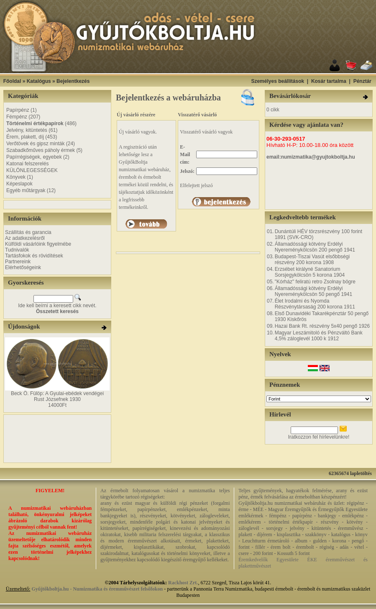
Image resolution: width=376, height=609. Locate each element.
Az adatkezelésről (25, 238)
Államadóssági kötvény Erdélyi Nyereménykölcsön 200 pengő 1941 (315, 247)
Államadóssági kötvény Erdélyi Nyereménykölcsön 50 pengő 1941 (313, 291)
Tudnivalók (17, 250)
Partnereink (18, 262)
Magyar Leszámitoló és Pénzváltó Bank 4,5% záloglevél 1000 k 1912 (319, 336)
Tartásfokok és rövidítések (34, 256)
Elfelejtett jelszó (196, 185)
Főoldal (12, 81)
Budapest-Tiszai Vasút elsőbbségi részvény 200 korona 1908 (312, 259)
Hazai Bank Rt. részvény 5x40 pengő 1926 (322, 326)
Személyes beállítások (277, 81)
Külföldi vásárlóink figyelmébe (38, 244)
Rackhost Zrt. (183, 583)
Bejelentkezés (73, 81)
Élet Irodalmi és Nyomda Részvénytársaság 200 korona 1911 (315, 304)
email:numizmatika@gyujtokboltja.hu (310, 157)
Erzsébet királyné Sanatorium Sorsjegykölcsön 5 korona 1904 (310, 272)
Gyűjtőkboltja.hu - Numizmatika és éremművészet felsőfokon (97, 589)
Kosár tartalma (328, 81)
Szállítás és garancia (28, 232)
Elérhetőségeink (23, 267)
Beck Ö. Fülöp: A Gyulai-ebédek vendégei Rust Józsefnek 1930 (57, 396)
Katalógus (39, 81)
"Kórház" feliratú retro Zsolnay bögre (315, 282)
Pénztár (362, 81)
